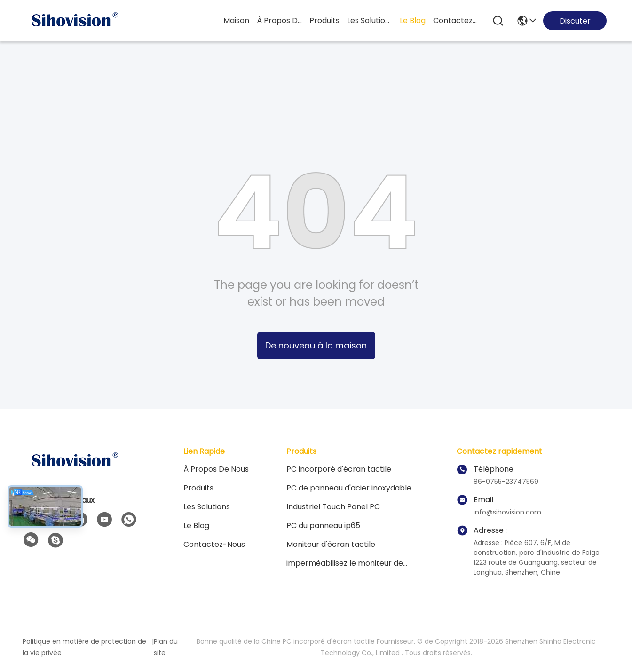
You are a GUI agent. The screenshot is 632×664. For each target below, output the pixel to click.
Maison (236, 20)
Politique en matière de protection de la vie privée (84, 647)
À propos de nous (279, 20)
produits (324, 20)
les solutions (369, 20)
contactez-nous (455, 20)
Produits (198, 487)
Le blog (196, 525)
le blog (413, 20)
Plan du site (166, 647)
